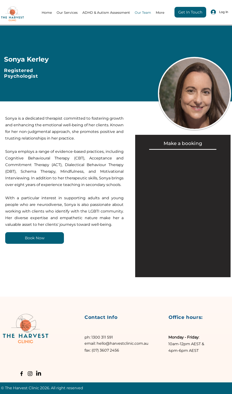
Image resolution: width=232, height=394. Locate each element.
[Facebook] (21, 374)
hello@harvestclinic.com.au (122, 343)
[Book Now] (34, 238)
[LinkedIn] (39, 374)
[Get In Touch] (190, 12)
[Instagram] (30, 374)
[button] (67, 12)
